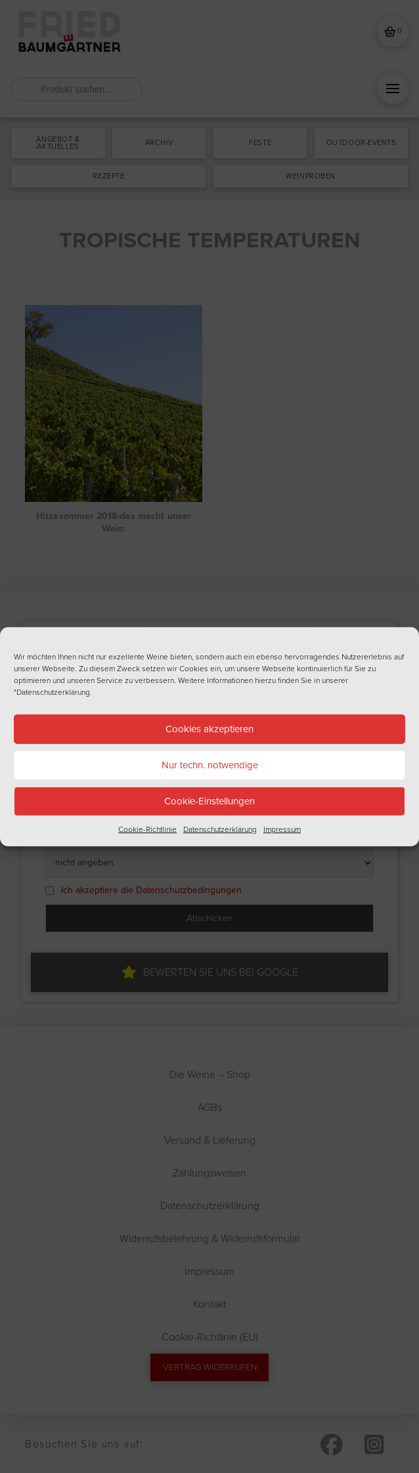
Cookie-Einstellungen (209, 801)
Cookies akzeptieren (209, 729)
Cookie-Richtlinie (147, 829)
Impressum (282, 829)
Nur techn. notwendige (210, 765)
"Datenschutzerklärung (52, 691)
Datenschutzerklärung (220, 829)
